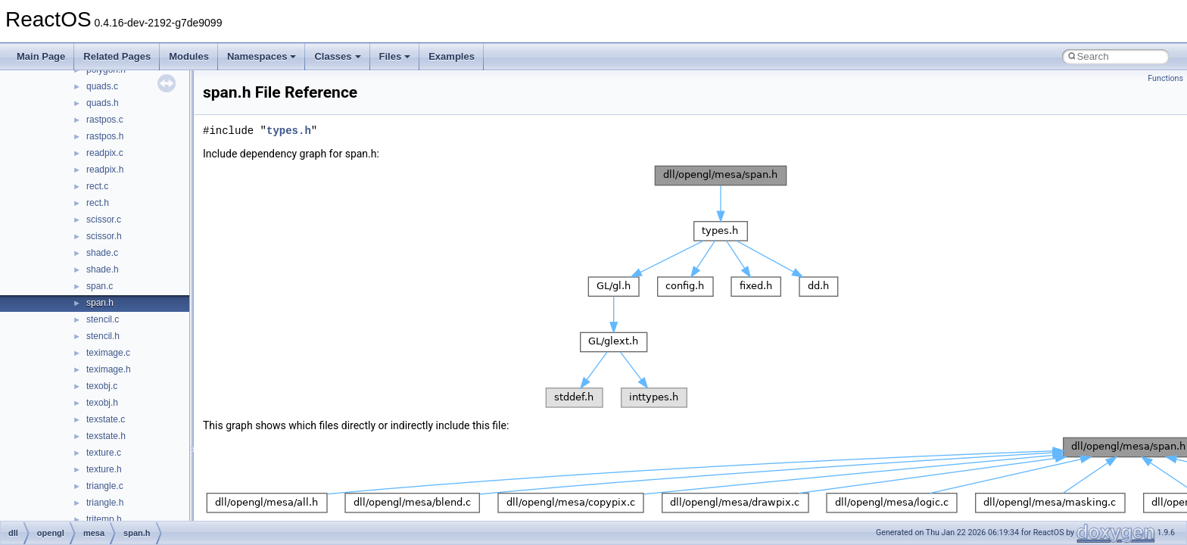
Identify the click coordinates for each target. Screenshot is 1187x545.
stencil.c (102, 319)
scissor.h (104, 236)
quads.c (102, 86)
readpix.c (104, 153)
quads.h (102, 103)
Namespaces (262, 56)
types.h (288, 130)
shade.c (102, 253)
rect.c (97, 186)
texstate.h (106, 436)
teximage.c (108, 352)
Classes (337, 56)
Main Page (41, 56)
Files (395, 56)
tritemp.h (104, 519)
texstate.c (105, 419)
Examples (451, 56)
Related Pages (117, 56)
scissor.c (103, 219)
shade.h (102, 269)
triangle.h (104, 502)
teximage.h (108, 369)
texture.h (104, 469)
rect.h (97, 203)
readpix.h (104, 169)
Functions (1165, 78)
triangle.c (104, 486)
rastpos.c (104, 119)
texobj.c (101, 386)
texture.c (103, 452)
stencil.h (103, 336)
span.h (100, 302)
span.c (99, 286)
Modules (189, 56)
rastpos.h (104, 136)
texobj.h (102, 402)
